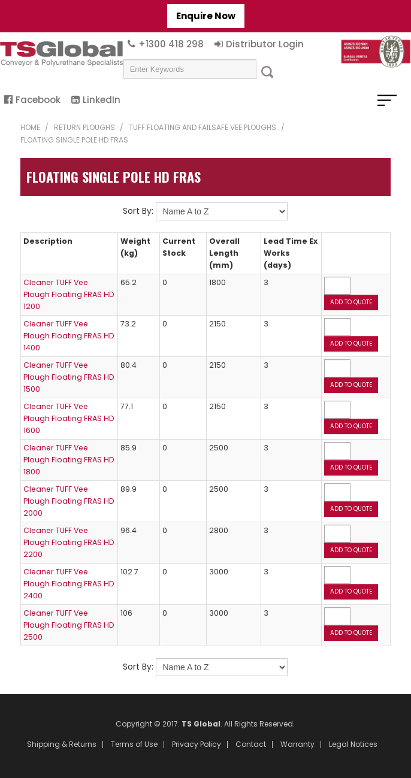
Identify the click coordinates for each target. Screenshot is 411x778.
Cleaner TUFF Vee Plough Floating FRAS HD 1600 (68, 418)
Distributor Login (265, 44)
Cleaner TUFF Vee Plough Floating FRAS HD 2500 (68, 625)
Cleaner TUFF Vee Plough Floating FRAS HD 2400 (68, 584)
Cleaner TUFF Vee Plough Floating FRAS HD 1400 (68, 336)
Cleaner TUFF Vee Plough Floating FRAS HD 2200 (68, 542)
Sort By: (138, 211)
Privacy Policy (196, 744)
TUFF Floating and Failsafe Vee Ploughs (202, 127)
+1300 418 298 (171, 44)
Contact (250, 744)
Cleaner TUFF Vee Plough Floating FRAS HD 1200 (68, 294)
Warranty (297, 744)
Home (30, 127)
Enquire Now (205, 16)
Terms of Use (134, 744)
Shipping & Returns (61, 744)
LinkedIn (101, 99)
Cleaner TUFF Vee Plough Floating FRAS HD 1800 (68, 460)
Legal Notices (353, 744)
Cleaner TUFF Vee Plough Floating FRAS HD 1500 (68, 377)
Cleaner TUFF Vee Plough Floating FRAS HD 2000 (68, 501)
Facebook (38, 99)
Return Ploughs (84, 127)
